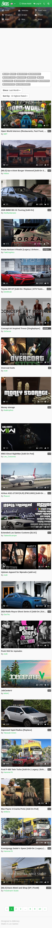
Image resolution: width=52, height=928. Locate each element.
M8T (5, 134)
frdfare (6, 173)
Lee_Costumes (10, 457)
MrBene (7, 812)
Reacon (7, 496)
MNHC (6, 693)
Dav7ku (7, 614)
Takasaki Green (10, 733)
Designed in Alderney (10, 921)
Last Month (11, 90)
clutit (5, 371)
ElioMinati (8, 292)
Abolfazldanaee (10, 213)
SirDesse (7, 331)
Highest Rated (15, 96)
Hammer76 (8, 772)
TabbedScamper (10, 535)
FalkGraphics (9, 252)
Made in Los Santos (9, 924)
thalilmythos (8, 410)
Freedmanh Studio (11, 891)
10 (40, 909)
